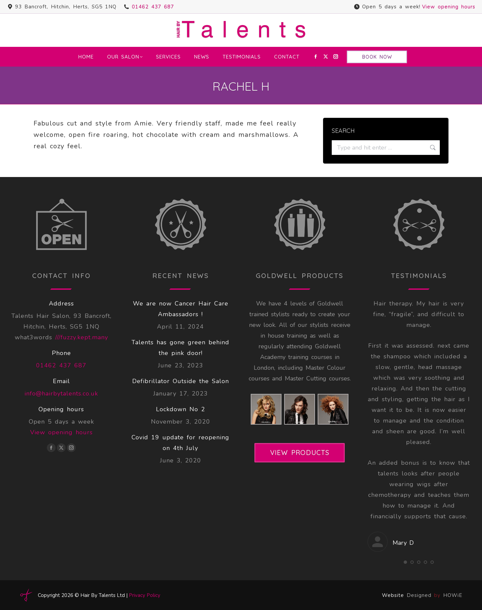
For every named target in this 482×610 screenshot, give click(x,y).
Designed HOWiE (434, 595)
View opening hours (448, 6)
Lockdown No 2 (180, 409)
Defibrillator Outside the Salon (180, 381)
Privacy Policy (144, 595)
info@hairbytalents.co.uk (61, 393)
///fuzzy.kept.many (81, 337)
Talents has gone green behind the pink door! (180, 347)
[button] (405, 562)
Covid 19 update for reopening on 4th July (180, 442)
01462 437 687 (153, 6)
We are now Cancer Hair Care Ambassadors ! (180, 308)
